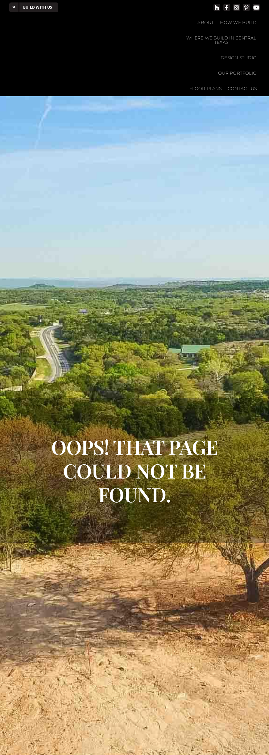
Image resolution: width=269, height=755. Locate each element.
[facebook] (226, 7)
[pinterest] (246, 7)
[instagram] (236, 7)
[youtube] (256, 7)
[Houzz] (216, 7)
